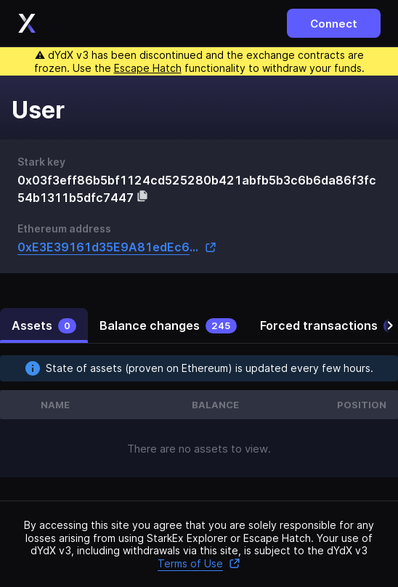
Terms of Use (199, 563)
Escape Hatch (148, 68)
